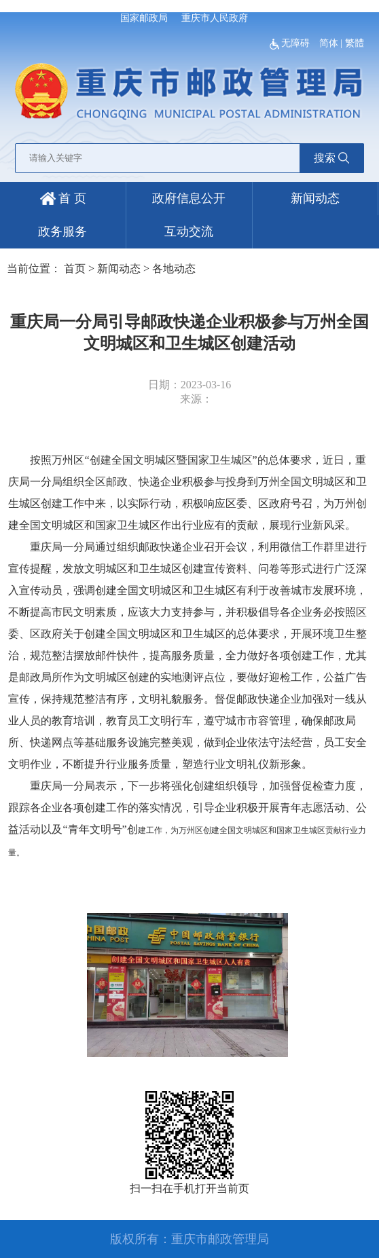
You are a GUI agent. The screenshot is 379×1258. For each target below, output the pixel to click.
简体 (328, 43)
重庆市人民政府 (214, 18)
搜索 (331, 158)
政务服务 (62, 231)
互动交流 (188, 231)
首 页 (63, 198)
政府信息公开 (188, 198)
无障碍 (291, 43)
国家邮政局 (144, 18)
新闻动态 (315, 198)
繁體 (354, 43)
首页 (75, 268)
